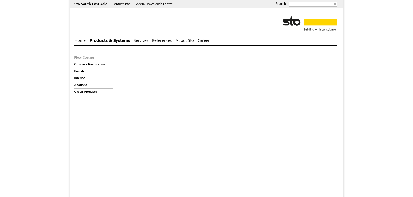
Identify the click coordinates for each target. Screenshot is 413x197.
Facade (79, 71)
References (162, 41)
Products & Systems (110, 41)
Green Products (85, 91)
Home (80, 41)
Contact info (121, 4)
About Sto (185, 41)
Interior (79, 78)
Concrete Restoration (89, 64)
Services (141, 41)
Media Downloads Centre (154, 4)
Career (204, 41)
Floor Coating (84, 57)
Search (281, 4)
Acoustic (80, 84)
